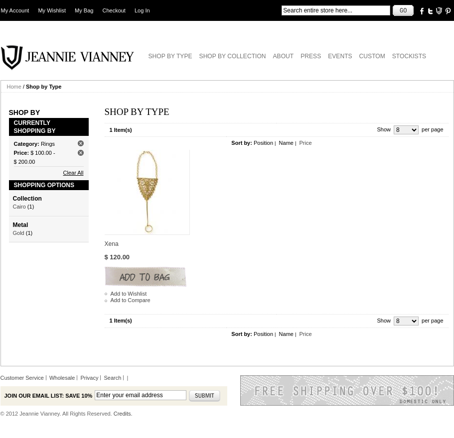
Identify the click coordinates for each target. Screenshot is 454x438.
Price (305, 143)
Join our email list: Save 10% (48, 396)
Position (263, 143)
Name (286, 143)
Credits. (123, 414)
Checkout (113, 10)
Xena (112, 243)
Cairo (19, 207)
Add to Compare (131, 300)
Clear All (73, 173)
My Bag (84, 10)
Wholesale (62, 378)
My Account (15, 10)
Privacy (89, 378)
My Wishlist (52, 10)
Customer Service (22, 378)
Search (113, 378)
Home (14, 87)
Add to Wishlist (129, 294)
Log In (142, 10)
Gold (18, 233)
